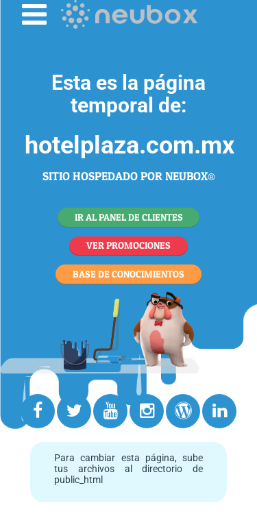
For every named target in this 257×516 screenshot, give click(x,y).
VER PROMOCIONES (128, 245)
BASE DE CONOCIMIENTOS (128, 274)
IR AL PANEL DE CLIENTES (129, 217)
